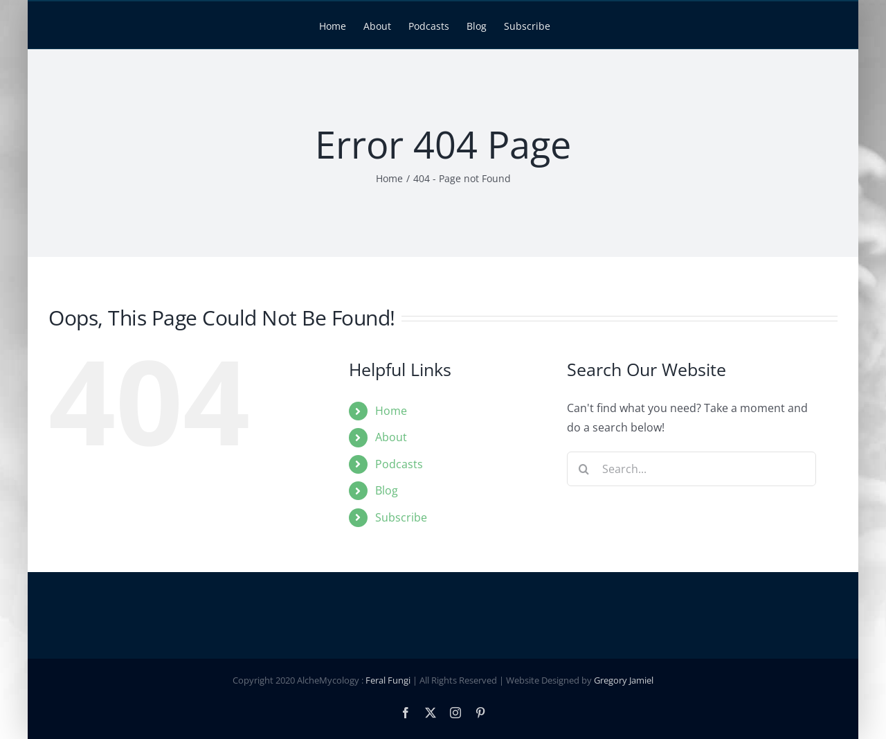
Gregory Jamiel (623, 681)
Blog (386, 490)
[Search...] (691, 469)
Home (391, 410)
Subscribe (401, 517)
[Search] (584, 469)
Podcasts (399, 464)
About (391, 437)
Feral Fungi (387, 681)
